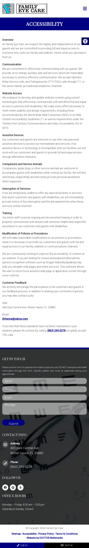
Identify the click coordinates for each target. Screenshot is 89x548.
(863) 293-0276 (56, 330)
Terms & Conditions (66, 533)
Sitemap (16, 533)
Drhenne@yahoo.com (15, 318)
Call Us (22, 545)
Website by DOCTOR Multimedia (45, 537)
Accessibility (29, 533)
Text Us (66, 545)
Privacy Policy (46, 533)
